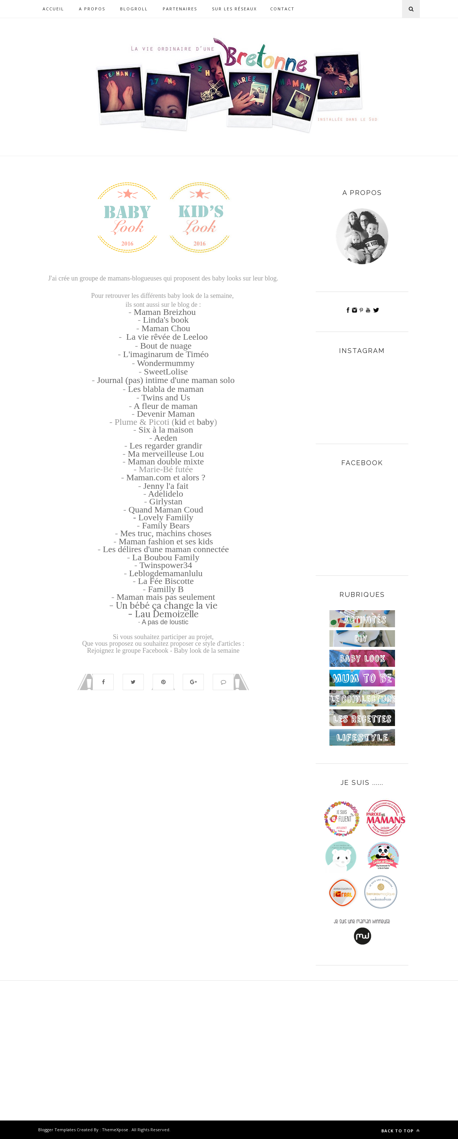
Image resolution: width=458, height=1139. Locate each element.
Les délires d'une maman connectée (166, 549)
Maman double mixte (166, 461)
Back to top (400, 1130)
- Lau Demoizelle (163, 614)
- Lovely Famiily (163, 517)
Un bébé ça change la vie (167, 605)
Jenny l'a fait (166, 486)
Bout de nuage (166, 345)
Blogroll (134, 8)
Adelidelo (165, 493)
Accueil (53, 8)
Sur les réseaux (234, 8)
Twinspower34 (165, 565)
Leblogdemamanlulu (166, 573)
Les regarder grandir (166, 445)
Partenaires (180, 8)
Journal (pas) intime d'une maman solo (166, 380)
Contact (282, 8)
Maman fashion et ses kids (166, 541)
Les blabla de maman (166, 389)
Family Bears (166, 525)
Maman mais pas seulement (166, 597)
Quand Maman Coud (166, 509)
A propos (92, 8)
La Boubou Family (165, 557)
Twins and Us (165, 397)
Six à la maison (166, 429)
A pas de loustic (165, 622)
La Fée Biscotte (166, 581)
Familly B (166, 589)
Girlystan (165, 501)
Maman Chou (166, 328)
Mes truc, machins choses (166, 533)
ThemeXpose (115, 1129)
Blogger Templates (57, 1129)
